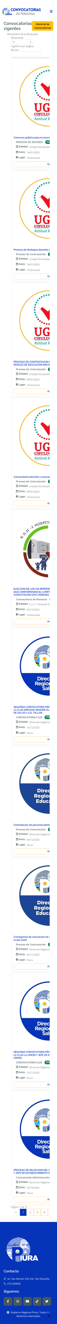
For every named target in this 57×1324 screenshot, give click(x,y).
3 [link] (37, 1212)
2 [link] (30, 1212)
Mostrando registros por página (22, 42)
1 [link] (23, 1212)
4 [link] (44, 1212)
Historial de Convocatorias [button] (42, 25)
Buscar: (26, 52)
